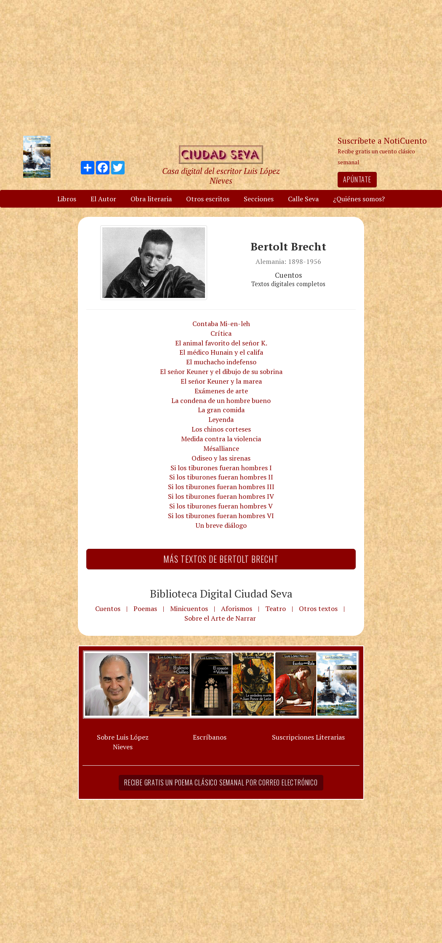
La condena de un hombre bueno (221, 400)
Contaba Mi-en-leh (221, 323)
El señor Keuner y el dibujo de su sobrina (221, 371)
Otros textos (318, 608)
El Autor (103, 198)
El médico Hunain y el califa (221, 352)
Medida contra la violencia (221, 438)
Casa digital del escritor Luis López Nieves (221, 176)
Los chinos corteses (221, 429)
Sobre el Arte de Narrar (220, 618)
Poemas (145, 608)
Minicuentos (189, 608)
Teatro (275, 608)
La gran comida (221, 409)
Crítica (221, 333)
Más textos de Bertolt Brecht (221, 559)
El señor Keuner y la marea (221, 381)
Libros (66, 198)
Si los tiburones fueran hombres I (221, 467)
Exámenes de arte (221, 390)
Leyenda (221, 419)
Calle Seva (303, 198)
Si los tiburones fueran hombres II (221, 477)
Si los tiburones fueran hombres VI (221, 515)
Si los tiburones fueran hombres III (221, 486)
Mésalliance (221, 448)
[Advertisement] (221, 67)
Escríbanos (209, 737)
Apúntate (357, 179)
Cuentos (107, 608)
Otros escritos (207, 198)
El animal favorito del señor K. (221, 343)
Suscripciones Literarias (308, 737)
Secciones (259, 198)
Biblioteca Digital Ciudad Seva (221, 593)
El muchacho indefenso (221, 361)
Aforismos (236, 608)
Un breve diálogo (221, 525)
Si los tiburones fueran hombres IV (221, 496)
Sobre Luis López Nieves (123, 741)
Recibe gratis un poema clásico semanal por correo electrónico (221, 782)
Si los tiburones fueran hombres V (221, 506)
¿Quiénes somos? (359, 198)
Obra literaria (151, 198)
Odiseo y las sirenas (221, 458)
